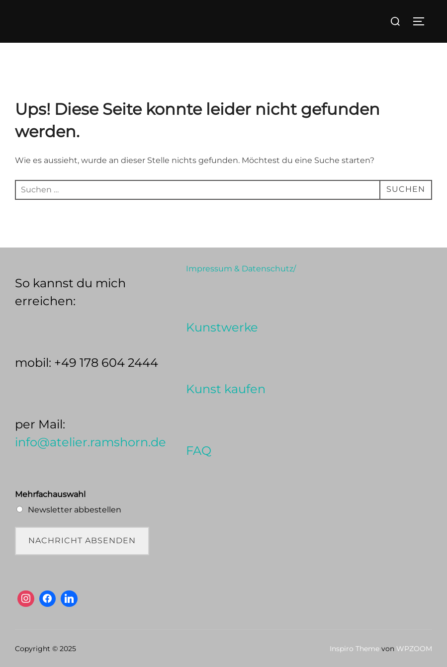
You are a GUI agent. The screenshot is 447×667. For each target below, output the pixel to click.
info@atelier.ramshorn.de (90, 442)
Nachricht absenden (82, 540)
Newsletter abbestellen (74, 509)
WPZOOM (414, 648)
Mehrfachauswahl (50, 494)
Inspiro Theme (354, 648)
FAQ (198, 450)
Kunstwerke (222, 327)
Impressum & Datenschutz (239, 268)
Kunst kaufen (226, 389)
